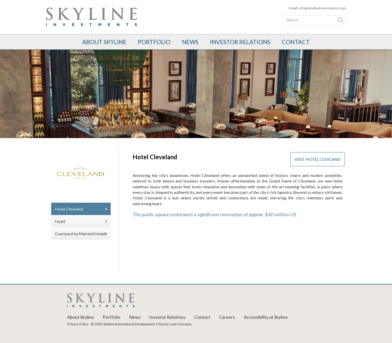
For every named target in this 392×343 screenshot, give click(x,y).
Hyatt (60, 221)
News (190, 41)
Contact (296, 41)
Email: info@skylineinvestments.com (317, 8)
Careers (227, 317)
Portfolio (154, 41)
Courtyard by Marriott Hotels (81, 233)
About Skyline (104, 41)
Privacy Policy (77, 324)
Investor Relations (240, 41)
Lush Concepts (180, 324)
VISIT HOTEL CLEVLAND (318, 159)
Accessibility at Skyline (266, 317)
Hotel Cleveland (69, 208)
